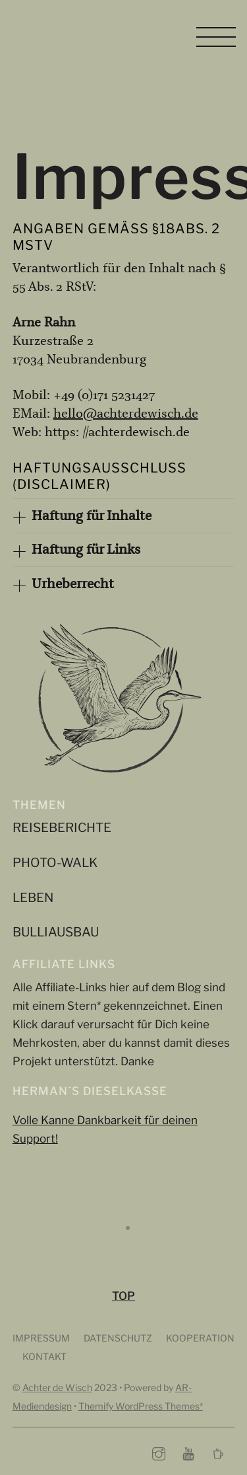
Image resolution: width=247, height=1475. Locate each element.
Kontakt (44, 1355)
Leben (33, 896)
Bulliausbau (56, 931)
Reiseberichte (62, 826)
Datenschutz (119, 1337)
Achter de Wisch (57, 1386)
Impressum (41, 1337)
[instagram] (159, 1452)
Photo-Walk (55, 861)
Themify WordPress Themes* (140, 1405)
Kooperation (200, 1337)
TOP (123, 1296)
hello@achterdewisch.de (125, 413)
